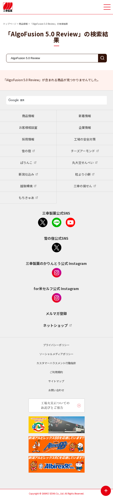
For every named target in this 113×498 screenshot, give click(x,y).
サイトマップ (56, 381)
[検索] (56, 100)
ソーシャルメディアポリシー (56, 354)
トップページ (9, 23)
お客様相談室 (28, 127)
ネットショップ (55, 325)
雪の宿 (26, 151)
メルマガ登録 (56, 313)
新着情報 (85, 116)
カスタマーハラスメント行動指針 (56, 363)
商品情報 (23, 23)
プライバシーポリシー (56, 345)
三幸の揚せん (83, 186)
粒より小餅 (83, 174)
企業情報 (85, 127)
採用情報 (28, 139)
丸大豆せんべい (83, 162)
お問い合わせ (56, 390)
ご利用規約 (56, 372)
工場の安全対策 (85, 139)
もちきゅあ (26, 197)
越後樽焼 (26, 186)
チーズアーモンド (83, 151)
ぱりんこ (26, 162)
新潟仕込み (26, 174)
